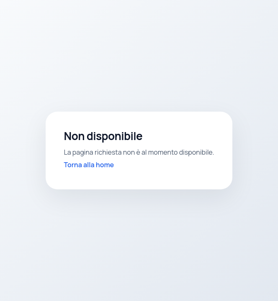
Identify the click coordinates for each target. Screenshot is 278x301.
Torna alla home (89, 164)
